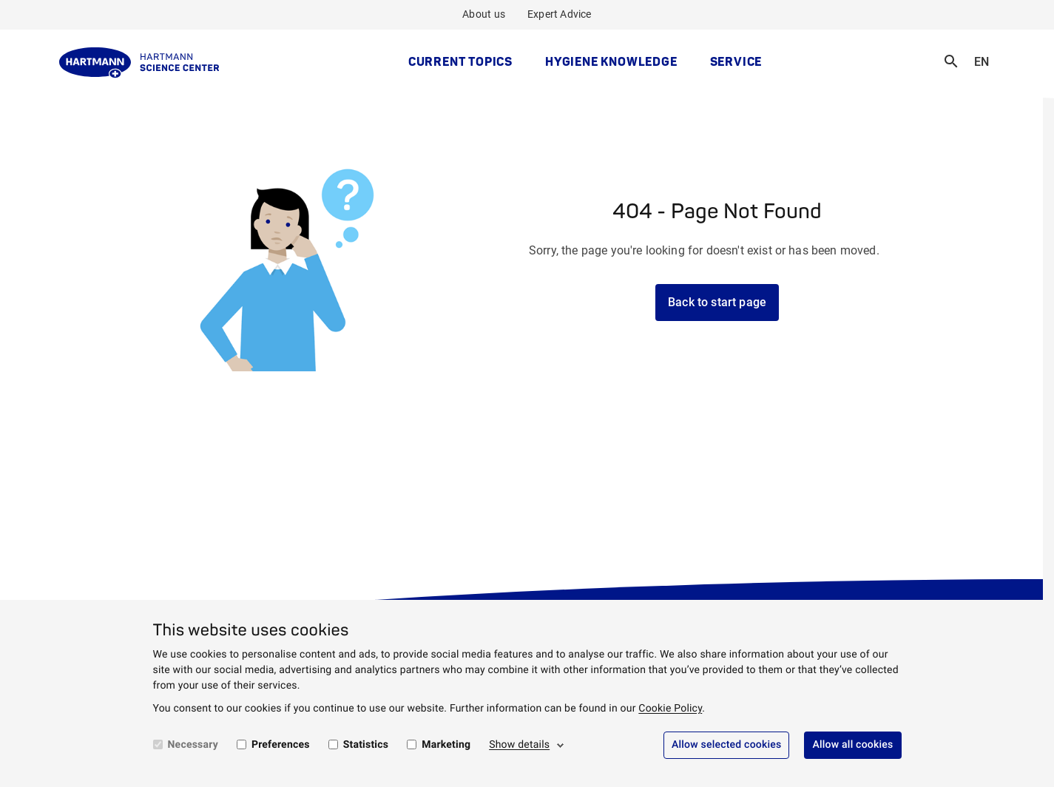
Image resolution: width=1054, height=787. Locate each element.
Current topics (460, 61)
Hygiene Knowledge (611, 61)
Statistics (366, 745)
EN (986, 52)
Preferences (280, 745)
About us (483, 14)
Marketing (446, 745)
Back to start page (717, 302)
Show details (519, 745)
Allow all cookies (852, 745)
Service (736, 61)
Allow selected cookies (727, 745)
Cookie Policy (670, 709)
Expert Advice (559, 14)
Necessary (193, 745)
